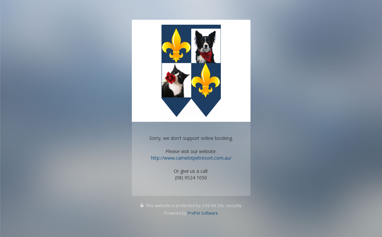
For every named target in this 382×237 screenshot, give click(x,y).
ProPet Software (203, 213)
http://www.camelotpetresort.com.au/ (191, 158)
